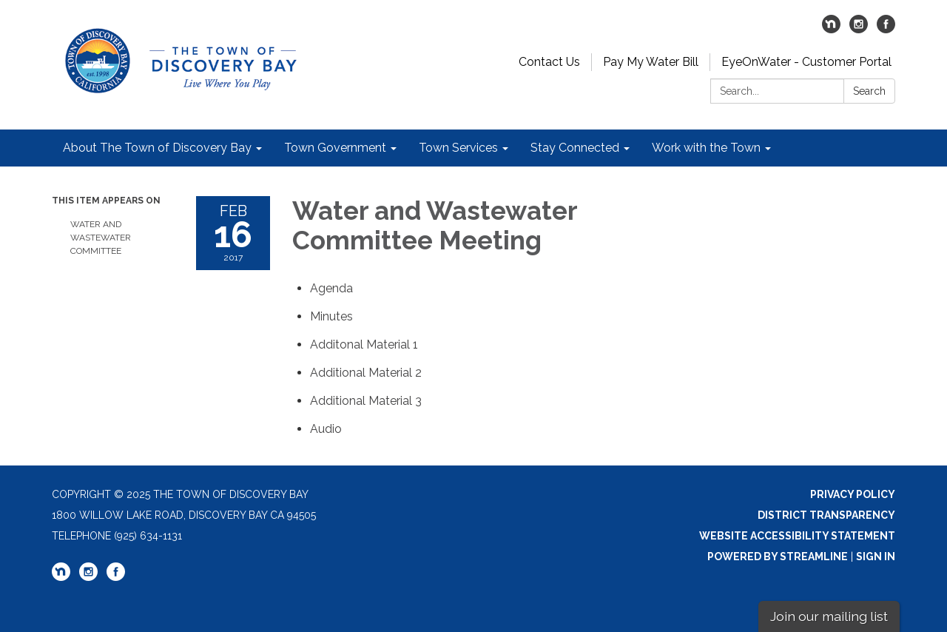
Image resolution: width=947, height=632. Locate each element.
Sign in (875, 556)
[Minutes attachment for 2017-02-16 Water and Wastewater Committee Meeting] (331, 316)
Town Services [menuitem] (458, 148)
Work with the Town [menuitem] (706, 148)
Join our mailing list (829, 616)
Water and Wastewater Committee (100, 237)
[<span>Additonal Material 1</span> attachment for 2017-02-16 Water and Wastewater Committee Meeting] (364, 344)
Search (869, 91)
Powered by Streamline (777, 556)
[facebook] (886, 29)
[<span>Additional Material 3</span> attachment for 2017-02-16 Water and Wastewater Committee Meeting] (366, 401)
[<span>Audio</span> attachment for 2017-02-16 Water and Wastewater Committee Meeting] (326, 429)
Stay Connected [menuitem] (574, 148)
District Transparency (826, 515)
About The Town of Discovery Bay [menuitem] (157, 148)
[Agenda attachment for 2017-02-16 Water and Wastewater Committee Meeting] (331, 288)
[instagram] (858, 29)
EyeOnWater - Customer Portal (806, 62)
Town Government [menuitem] (335, 148)
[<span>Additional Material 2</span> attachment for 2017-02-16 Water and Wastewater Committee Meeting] (366, 373)
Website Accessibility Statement (797, 536)
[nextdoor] (831, 29)
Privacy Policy (852, 494)
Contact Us (549, 62)
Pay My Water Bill (650, 62)
